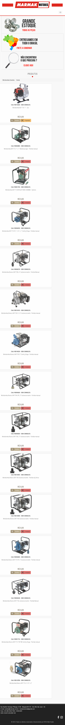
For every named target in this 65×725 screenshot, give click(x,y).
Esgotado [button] (7, 120)
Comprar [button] (7, 161)
